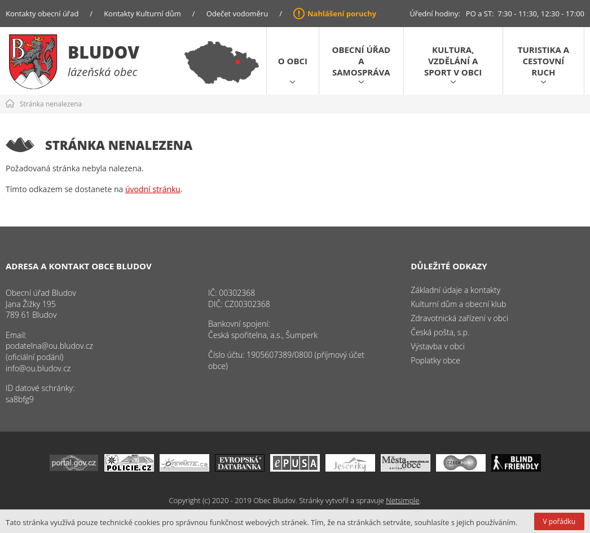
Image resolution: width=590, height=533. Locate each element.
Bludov (103, 52)
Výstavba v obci (437, 346)
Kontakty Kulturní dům (142, 13)
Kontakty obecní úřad (42, 13)
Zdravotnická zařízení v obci (459, 318)
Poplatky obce (435, 360)
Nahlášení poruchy (341, 13)
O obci (292, 60)
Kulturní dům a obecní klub (458, 304)
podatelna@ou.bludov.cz (49, 345)
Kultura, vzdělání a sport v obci (453, 61)
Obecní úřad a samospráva (361, 61)
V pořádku (559, 521)
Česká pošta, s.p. (440, 332)
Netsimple (402, 500)
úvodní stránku (152, 189)
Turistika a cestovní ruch (543, 61)
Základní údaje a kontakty (455, 290)
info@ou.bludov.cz (38, 368)
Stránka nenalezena (51, 104)
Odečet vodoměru (237, 13)
